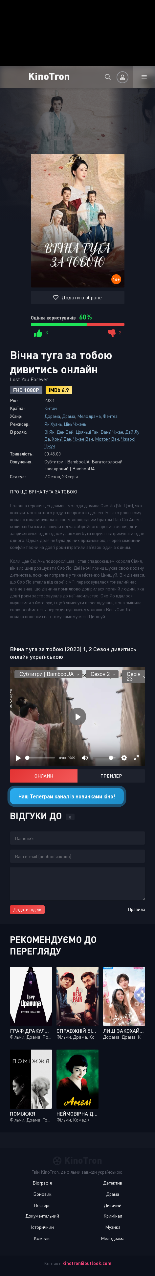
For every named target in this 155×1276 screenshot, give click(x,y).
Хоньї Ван (61, 439)
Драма (68, 416)
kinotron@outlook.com (86, 1263)
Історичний (42, 1227)
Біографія (42, 1183)
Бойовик (42, 1194)
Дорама (52, 416)
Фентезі (111, 416)
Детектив (112, 1183)
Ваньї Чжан (111, 432)
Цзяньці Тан (87, 432)
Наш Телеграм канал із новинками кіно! (66, 796)
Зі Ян (49, 432)
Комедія (42, 1238)
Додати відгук (27, 909)
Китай (50, 408)
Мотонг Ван (107, 439)
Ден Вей (65, 432)
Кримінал (112, 1216)
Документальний (42, 1216)
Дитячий (113, 1205)
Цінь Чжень (75, 424)
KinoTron (49, 76)
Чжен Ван (83, 439)
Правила (136, 909)
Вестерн (42, 1205)
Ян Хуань (53, 424)
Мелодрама (89, 416)
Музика (113, 1227)
